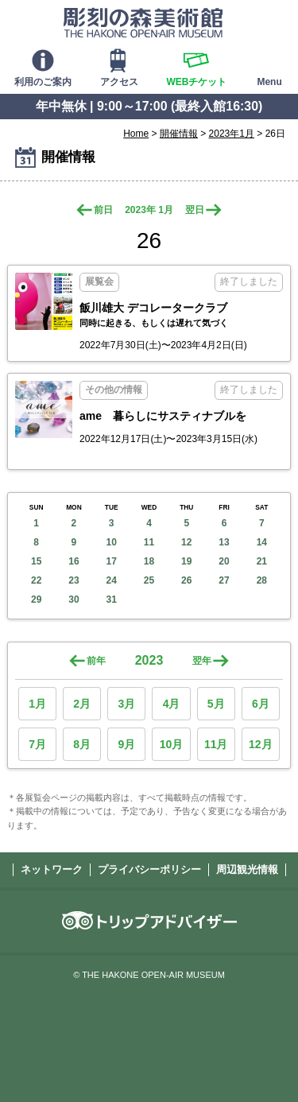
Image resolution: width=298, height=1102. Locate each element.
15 (36, 561)
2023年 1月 (149, 209)
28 (262, 580)
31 (111, 599)
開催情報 (179, 133)
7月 (37, 744)
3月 (126, 703)
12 (186, 542)
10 (111, 542)
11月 (216, 744)
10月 (172, 744)
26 (186, 580)
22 (36, 580)
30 (73, 599)
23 (73, 580)
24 (111, 580)
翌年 (201, 660)
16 (73, 561)
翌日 (194, 209)
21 (262, 561)
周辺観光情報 (247, 869)
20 (224, 561)
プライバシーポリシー (149, 869)
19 (186, 561)
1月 (37, 703)
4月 (171, 703)
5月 (216, 703)
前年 (96, 660)
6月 (260, 703)
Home (136, 133)
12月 (261, 744)
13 (224, 542)
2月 (82, 703)
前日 (103, 209)
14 (262, 542)
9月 (126, 744)
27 (224, 580)
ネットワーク (52, 869)
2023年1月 (231, 133)
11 (149, 542)
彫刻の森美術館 (143, 22)
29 (36, 599)
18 (149, 561)
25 (149, 580)
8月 (82, 744)
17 (111, 561)
